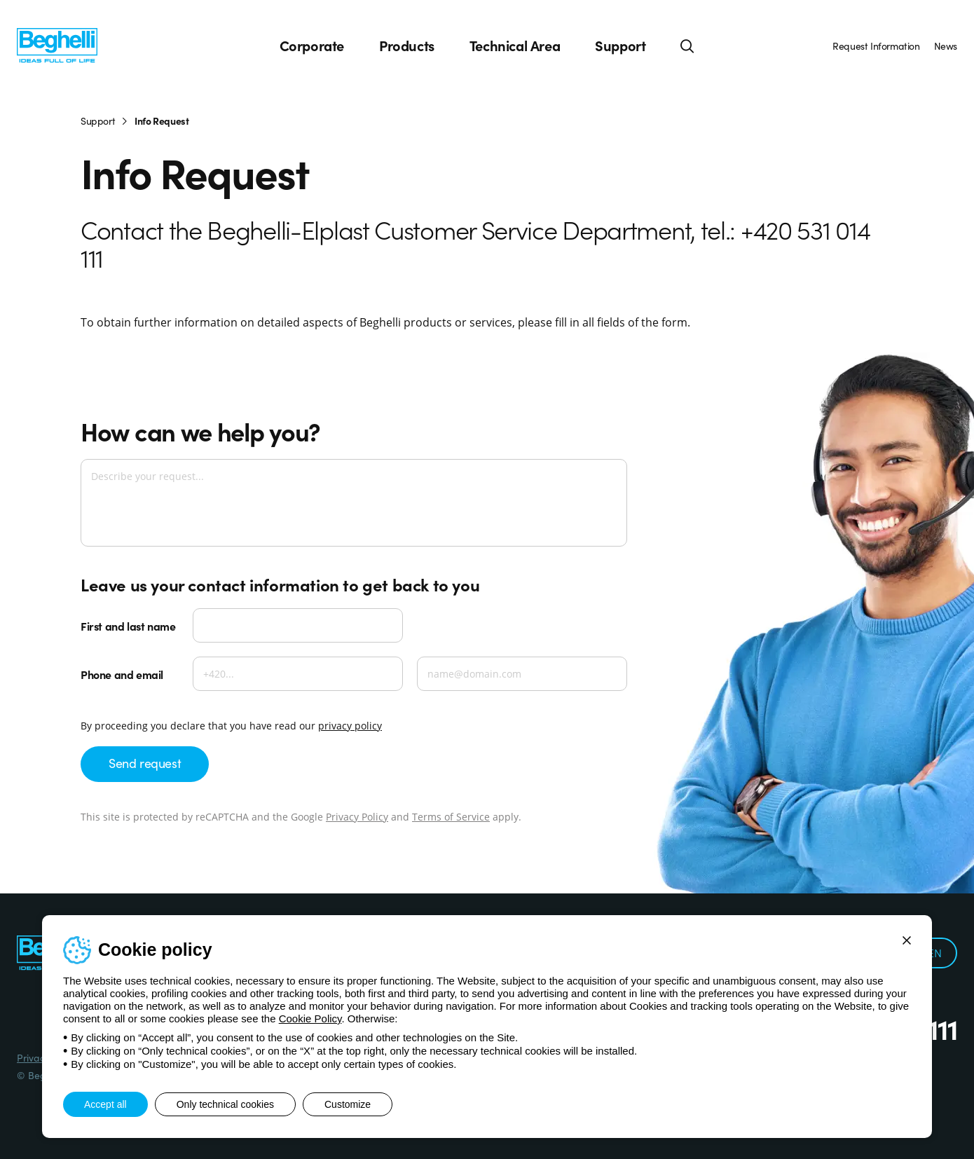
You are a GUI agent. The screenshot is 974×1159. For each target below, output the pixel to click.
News (945, 46)
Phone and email (122, 674)
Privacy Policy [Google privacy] (357, 816)
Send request (145, 762)
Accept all (105, 1104)
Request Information (875, 46)
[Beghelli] (57, 43)
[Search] (687, 45)
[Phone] (298, 674)
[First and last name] (298, 625)
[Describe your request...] (354, 503)
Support (620, 45)
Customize (347, 1104)
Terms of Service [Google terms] (451, 816)
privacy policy (350, 725)
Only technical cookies (225, 1104)
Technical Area (514, 45)
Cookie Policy (310, 1018)
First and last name (128, 625)
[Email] (522, 674)
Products (406, 45)
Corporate (312, 45)
